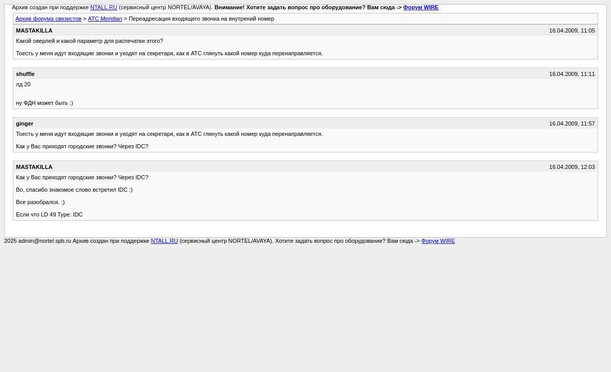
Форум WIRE (421, 7)
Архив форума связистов (48, 19)
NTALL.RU (103, 7)
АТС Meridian (105, 19)
